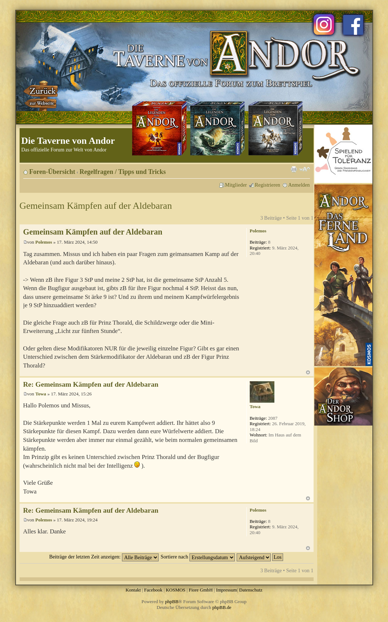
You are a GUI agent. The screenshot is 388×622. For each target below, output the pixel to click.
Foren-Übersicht (52, 171)
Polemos (43, 242)
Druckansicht (294, 169)
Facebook (153, 590)
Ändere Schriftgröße (304, 169)
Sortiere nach (198, 557)
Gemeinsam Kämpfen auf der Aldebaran (96, 205)
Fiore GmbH (201, 590)
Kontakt (133, 590)
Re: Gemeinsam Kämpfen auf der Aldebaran (91, 384)
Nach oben (308, 372)
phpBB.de (221, 607)
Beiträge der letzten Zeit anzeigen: (103, 557)
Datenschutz (250, 590)
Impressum (226, 590)
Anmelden (299, 185)
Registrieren (267, 185)
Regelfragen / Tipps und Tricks (122, 171)
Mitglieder (236, 185)
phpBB (172, 601)
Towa (40, 394)
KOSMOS (175, 590)
